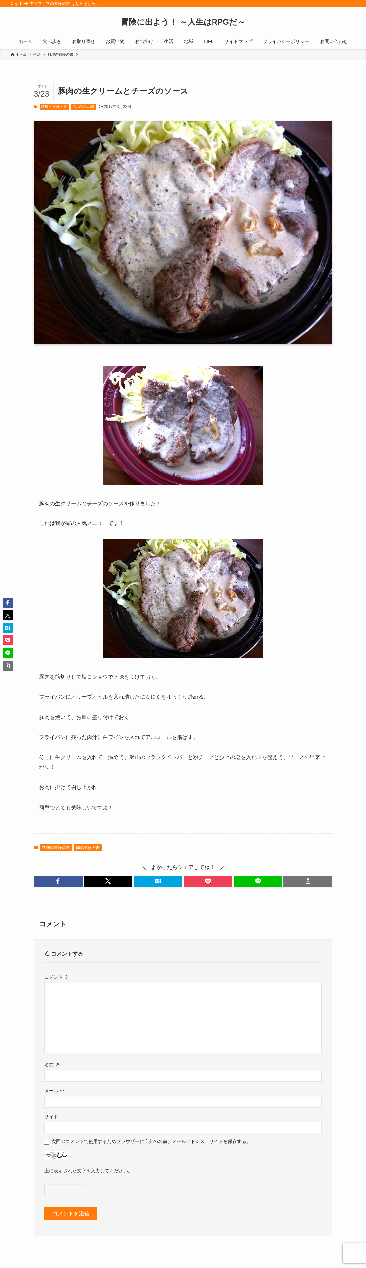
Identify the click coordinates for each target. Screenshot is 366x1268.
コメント (56, 977)
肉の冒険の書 (83, 107)
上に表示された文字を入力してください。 (88, 1170)
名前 (52, 1064)
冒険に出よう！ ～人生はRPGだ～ (183, 22)
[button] (58, 881)
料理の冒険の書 (54, 107)
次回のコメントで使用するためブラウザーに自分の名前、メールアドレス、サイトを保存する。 (151, 1141)
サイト (51, 1116)
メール (54, 1090)
